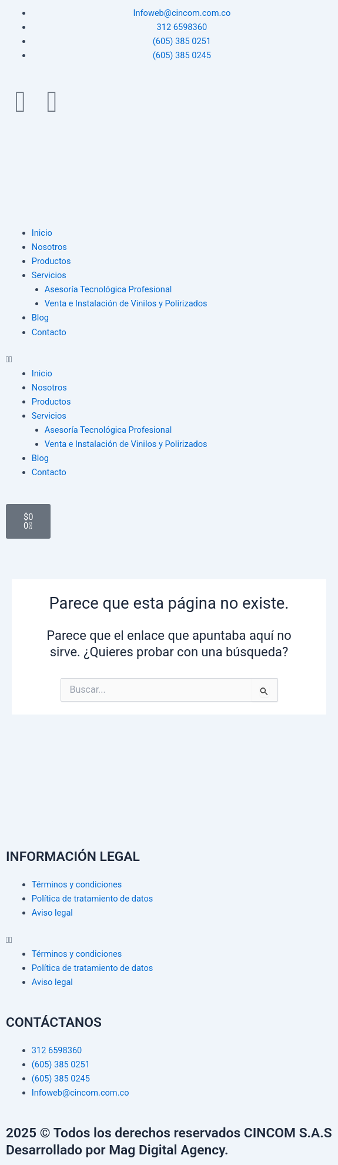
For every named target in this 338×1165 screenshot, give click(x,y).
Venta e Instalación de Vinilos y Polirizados (126, 303)
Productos (51, 261)
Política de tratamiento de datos (92, 898)
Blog (40, 317)
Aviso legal (52, 912)
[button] (169, 359)
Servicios (49, 275)
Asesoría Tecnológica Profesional (108, 289)
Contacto (49, 332)
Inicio (42, 233)
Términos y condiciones (77, 884)
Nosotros (49, 247)
